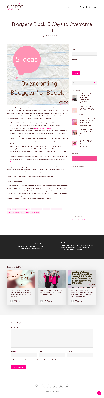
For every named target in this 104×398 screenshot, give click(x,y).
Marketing (10, 198)
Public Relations (50, 196)
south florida (25, 212)
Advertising (17, 198)
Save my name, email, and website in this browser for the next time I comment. (37, 360)
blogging (26, 209)
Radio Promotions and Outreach (41, 198)
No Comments (58, 36)
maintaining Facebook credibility (43, 128)
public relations (56, 209)
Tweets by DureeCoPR (78, 220)
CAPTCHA (75, 60)
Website (69, 351)
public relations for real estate (57, 191)
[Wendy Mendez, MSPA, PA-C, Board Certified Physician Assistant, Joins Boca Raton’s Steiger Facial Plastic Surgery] (78, 247)
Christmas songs (14, 162)
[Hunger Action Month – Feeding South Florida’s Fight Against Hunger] (26, 247)
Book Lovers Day (15, 154)
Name (13, 351)
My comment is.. (16, 327)
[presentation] (84, 65)
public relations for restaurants (16, 193)
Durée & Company (35, 110)
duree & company (37, 209)
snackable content (13, 212)
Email (73, 50)
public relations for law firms (33, 193)
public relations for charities (49, 193)
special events (35, 212)
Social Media (59, 196)
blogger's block (17, 209)
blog (9, 209)
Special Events (25, 198)
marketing (47, 209)
